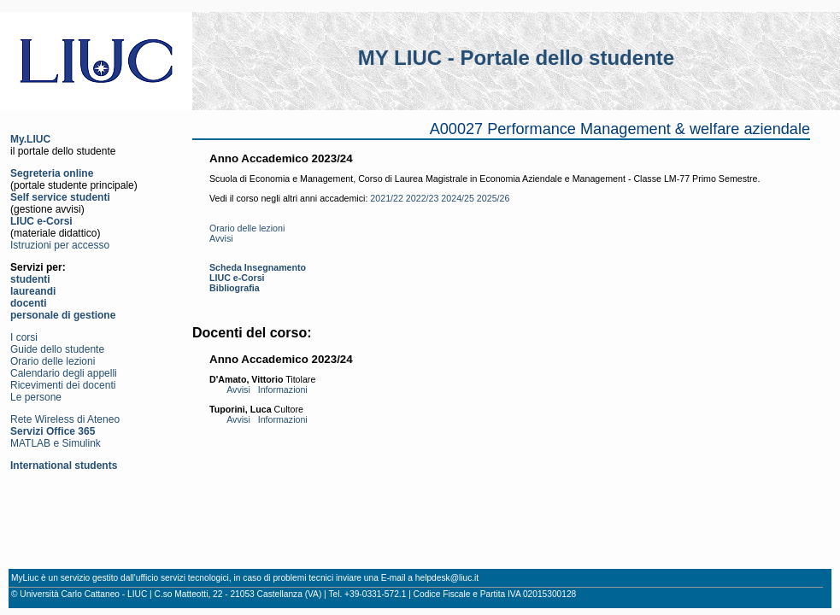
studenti (30, 279)
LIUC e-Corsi (41, 221)
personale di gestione (62, 315)
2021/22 (386, 198)
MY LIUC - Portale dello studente (516, 57)
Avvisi (221, 238)
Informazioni (283, 389)
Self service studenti (60, 197)
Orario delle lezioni (52, 361)
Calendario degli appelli (63, 373)
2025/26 (493, 198)
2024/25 (457, 198)
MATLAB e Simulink (55, 443)
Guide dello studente (57, 349)
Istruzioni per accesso (59, 245)
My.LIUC (30, 139)
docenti (28, 303)
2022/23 (422, 198)
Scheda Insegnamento (257, 267)
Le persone (36, 397)
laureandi (33, 291)
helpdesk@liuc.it (447, 578)
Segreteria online (51, 173)
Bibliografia (234, 288)
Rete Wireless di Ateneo (65, 419)
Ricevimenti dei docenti (62, 385)
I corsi (24, 337)
